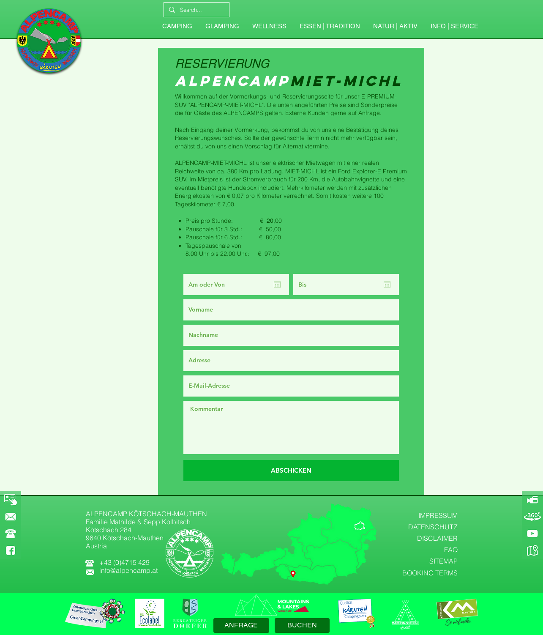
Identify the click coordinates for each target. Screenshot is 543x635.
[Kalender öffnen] (277, 284)
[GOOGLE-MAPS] (532, 550)
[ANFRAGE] (241, 625)
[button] (454, 26)
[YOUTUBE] (532, 533)
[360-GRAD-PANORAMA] (532, 516)
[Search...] (195, 10)
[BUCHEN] (302, 625)
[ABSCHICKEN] (291, 470)
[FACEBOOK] (10, 550)
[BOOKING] (10, 499)
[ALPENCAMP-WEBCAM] (532, 499)
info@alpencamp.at (128, 570)
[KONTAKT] (10, 516)
